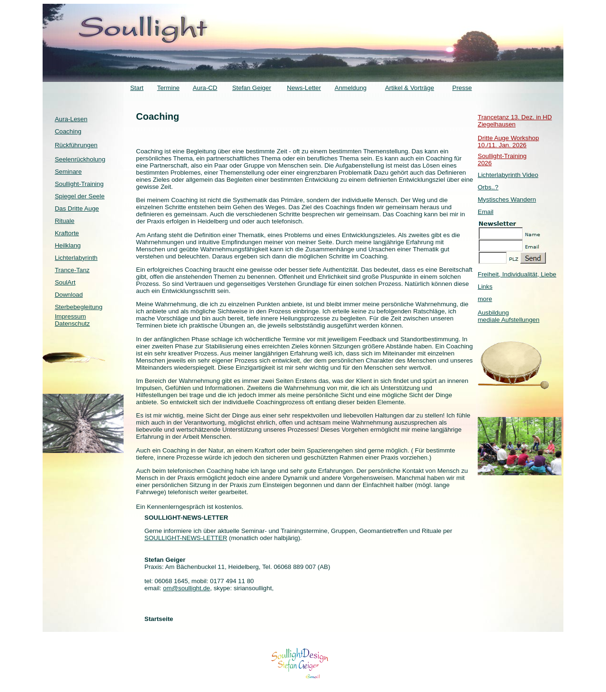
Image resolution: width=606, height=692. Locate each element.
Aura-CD (205, 87)
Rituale (65, 220)
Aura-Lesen (71, 119)
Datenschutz (72, 323)
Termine (168, 87)
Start (136, 87)
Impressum (70, 316)
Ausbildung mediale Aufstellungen (508, 316)
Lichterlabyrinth (76, 257)
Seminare (68, 171)
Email (485, 211)
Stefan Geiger (251, 87)
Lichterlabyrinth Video (508, 174)
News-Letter (304, 87)
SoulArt (65, 282)
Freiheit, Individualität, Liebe (517, 274)
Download (69, 294)
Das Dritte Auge (77, 208)
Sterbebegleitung (79, 307)
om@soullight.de (186, 588)
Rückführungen (76, 145)
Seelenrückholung (80, 159)
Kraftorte (67, 233)
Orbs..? (488, 187)
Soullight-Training (79, 183)
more (485, 298)
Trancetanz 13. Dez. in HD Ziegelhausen (515, 121)
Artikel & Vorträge (409, 87)
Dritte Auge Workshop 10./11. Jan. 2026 (508, 141)
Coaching (68, 131)
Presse (462, 87)
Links (485, 286)
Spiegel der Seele (80, 196)
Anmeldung (350, 87)
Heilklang (68, 245)
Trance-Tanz (72, 270)
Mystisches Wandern (507, 199)
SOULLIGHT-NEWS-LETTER (185, 537)
